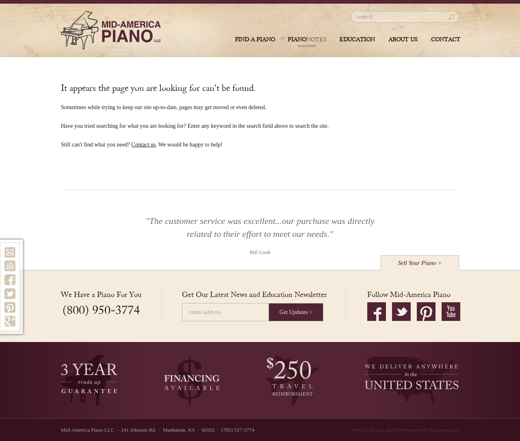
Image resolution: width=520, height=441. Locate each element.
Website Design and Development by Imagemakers (405, 430)
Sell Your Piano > (420, 263)
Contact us (144, 145)
